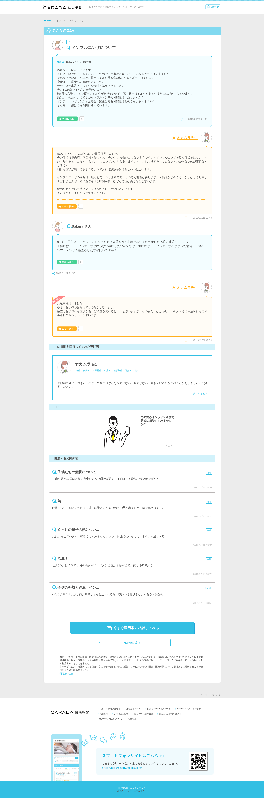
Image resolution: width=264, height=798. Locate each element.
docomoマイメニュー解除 (189, 709)
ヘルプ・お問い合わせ (109, 709)
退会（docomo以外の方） (159, 709)
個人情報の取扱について (110, 719)
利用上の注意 (66, 673)
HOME (47, 20)
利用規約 (103, 713)
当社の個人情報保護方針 (170, 713)
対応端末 (132, 719)
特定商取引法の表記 (143, 713)
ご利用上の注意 (120, 713)
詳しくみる (167, 445)
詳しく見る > (200, 393)
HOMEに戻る (132, 642)
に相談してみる (136, 628)
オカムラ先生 (187, 138)
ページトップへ (208, 694)
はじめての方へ (133, 709)
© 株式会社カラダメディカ (132, 788)
